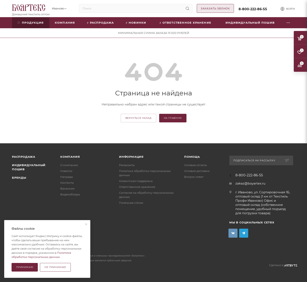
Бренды (19, 177)
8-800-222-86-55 (253, 9)
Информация (131, 156)
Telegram (243, 233)
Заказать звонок (215, 8)
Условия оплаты (195, 165)
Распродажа (23, 156)
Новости (66, 171)
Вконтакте (232, 233)
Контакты (67, 182)
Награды (66, 176)
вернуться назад (138, 118)
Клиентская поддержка (136, 181)
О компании (69, 165)
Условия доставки (197, 171)
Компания (70, 156)
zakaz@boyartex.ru (250, 183)
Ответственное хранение (137, 186)
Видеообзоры (70, 194)
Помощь (192, 156)
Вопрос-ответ (193, 176)
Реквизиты (127, 165)
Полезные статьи (131, 202)
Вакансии (67, 188)
